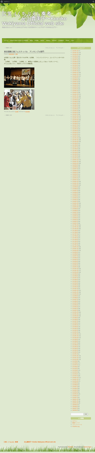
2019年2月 (75, 199)
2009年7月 (75, 408)
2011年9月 (75, 361)
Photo (67, 40)
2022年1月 (75, 136)
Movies (54, 40)
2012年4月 (75, 348)
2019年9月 (75, 187)
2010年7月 (75, 386)
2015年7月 (75, 277)
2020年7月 (75, 168)
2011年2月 (75, 374)
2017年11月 (75, 227)
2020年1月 (75, 179)
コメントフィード (77, 424)
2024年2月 (75, 90)
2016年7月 (75, 256)
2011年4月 (75, 370)
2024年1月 (75, 92)
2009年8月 (75, 406)
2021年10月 (75, 141)
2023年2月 (75, 112)
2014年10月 (75, 294)
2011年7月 (75, 365)
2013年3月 (75, 328)
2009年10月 (75, 403)
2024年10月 (75, 76)
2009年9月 (75, 404)
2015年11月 (75, 270)
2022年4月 (75, 130)
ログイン (74, 421)
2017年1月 (75, 245)
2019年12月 (75, 181)
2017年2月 (75, 243)
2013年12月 (75, 312)
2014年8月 (75, 297)
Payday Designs (88, 446)
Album (42, 40)
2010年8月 (75, 385)
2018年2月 (75, 221)
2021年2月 (75, 156)
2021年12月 (75, 138)
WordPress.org (75, 426)
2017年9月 (75, 230)
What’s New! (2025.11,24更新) (19, 40)
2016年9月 (75, 252)
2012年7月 (75, 343)
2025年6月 (75, 61)
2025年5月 (75, 63)
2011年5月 (75, 368)
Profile (36, 40)
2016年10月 (75, 250)
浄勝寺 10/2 (8, 48)
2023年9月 (75, 99)
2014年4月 (75, 305)
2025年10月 (75, 54)
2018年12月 (75, 203)
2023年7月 (75, 103)
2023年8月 (75, 101)
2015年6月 (75, 279)
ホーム (6, 40)
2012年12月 (75, 334)
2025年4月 (75, 65)
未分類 (16, 111)
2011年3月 (75, 372)
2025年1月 (75, 70)
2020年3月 (75, 176)
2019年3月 (75, 198)
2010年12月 (75, 377)
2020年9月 (75, 165)
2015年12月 (75, 268)
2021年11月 (75, 139)
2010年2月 (75, 395)
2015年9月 (75, 274)
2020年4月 (75, 174)
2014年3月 (75, 306)
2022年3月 (75, 132)
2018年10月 (75, 207)
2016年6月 (75, 257)
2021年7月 (75, 147)
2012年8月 (75, 341)
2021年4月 (75, 152)
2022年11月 (75, 118)
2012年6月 (75, 345)
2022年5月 (75, 129)
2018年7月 (75, 212)
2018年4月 (75, 217)
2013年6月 (75, 323)
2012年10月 (75, 337)
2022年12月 (75, 116)
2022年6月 (75, 127)
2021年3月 (75, 154)
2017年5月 (75, 237)
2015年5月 (75, 281)
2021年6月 (75, 148)
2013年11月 (75, 314)
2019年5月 (75, 194)
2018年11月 (75, 205)
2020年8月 (75, 167)
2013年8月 (75, 319)
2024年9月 (75, 78)
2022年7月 (75, 125)
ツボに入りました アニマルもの (55, 48)
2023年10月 (75, 98)
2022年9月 (75, 121)
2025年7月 (75, 60)
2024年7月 (75, 81)
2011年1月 (75, 375)
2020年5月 (75, 172)
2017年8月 (75, 232)
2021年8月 (75, 145)
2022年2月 (75, 134)
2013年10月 (75, 316)
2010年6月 (75, 388)
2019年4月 (75, 196)
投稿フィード (76, 423)
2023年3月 (75, 110)
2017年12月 (75, 225)
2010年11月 (75, 379)
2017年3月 (75, 241)
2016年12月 (75, 247)
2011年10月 (75, 359)
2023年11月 (75, 96)
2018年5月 (75, 216)
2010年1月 (75, 397)
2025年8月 (75, 58)
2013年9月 (75, 317)
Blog (31, 40)
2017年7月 (75, 234)
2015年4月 (75, 283)
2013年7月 (75, 321)
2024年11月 (75, 74)
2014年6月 (75, 301)
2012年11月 (75, 335)
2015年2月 (75, 286)
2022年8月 (75, 123)
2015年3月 (75, 285)
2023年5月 (75, 107)
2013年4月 (75, 326)
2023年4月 (75, 109)
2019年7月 (75, 190)
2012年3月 (75, 350)
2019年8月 (75, 188)
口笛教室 (61, 40)
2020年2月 (75, 178)
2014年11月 (75, 292)
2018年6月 (75, 214)
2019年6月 (75, 192)
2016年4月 (75, 261)
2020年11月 (75, 161)
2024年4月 (75, 87)
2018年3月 (75, 219)
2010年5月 (75, 390)
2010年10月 (75, 381)
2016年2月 (75, 265)
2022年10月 (75, 119)
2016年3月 (75, 263)
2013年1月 (75, 332)
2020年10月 (75, 163)
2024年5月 (75, 85)
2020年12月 (75, 159)
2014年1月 (75, 310)
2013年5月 (75, 325)
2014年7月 (75, 299)
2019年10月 (75, 185)
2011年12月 (75, 355)
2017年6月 (75, 236)
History (48, 40)
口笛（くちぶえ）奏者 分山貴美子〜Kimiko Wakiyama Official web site (34, 18)
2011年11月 (75, 357)
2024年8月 (75, 79)
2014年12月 (75, 290)
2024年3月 (75, 89)
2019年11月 (75, 183)
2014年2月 (75, 308)
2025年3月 (75, 67)
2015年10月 (75, 272)
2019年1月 (75, 201)
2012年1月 (75, 354)
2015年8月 (75, 276)
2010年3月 (75, 394)
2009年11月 (75, 401)
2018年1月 (75, 223)
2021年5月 (75, 150)
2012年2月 (75, 352)
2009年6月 (75, 410)
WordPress (70, 446)
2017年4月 (75, 239)
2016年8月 (75, 254)
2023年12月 (75, 94)
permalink (27, 111)
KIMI (17, 54)
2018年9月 (75, 208)
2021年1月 (75, 158)
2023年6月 (75, 105)
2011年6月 (75, 366)
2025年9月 (75, 56)
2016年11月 (75, 248)
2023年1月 (75, 114)
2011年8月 (75, 363)
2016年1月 (75, 267)
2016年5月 (75, 259)
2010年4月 (75, 392)
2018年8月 (75, 210)
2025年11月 (75, 52)
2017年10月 (75, 228)
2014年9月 (75, 296)
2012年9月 (75, 339)
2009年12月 (75, 399)
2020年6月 (75, 170)
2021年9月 (75, 143)
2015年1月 (75, 288)
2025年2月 (75, 69)
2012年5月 (75, 346)
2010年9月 (75, 383)
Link (72, 40)
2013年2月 (75, 330)
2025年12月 (75, 50)
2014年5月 (75, 303)
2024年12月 (75, 72)
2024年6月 (75, 83)
